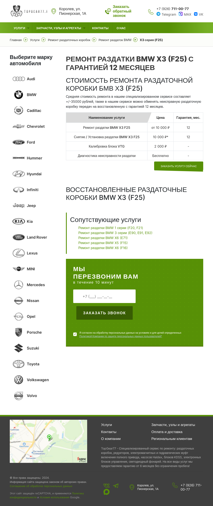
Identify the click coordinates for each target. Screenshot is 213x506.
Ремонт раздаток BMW (115, 40)
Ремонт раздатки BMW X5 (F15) (103, 243)
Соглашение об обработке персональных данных (41, 486)
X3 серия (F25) (151, 40)
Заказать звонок (104, 313)
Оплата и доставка (166, 432)
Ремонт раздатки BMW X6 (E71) (103, 238)
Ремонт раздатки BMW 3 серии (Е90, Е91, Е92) (115, 233)
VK (201, 14)
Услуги (19, 28)
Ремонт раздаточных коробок (69, 40)
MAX (187, 14)
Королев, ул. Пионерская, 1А (148, 487)
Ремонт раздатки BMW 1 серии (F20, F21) (110, 228)
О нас (121, 28)
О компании (111, 439)
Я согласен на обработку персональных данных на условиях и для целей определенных (130, 334)
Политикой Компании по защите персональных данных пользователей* (120, 336)
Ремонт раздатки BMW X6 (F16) (103, 248)
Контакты (100, 28)
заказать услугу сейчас (179, 166)
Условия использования (54, 497)
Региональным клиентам (171, 439)
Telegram (169, 14)
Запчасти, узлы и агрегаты (58, 28)
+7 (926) (172, 9)
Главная (16, 40)
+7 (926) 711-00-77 (191, 487)
